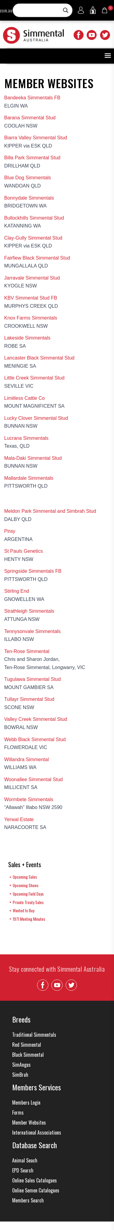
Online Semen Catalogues (35, 1190)
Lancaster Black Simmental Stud (39, 357)
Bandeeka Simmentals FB (32, 97)
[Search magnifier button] (65, 10)
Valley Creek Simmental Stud (35, 719)
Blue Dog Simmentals (27, 177)
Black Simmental (28, 1054)
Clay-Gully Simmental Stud (33, 237)
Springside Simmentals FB (33, 571)
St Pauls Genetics (23, 551)
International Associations (36, 1132)
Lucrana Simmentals (26, 438)
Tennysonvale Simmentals (32, 631)
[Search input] (40, 10)
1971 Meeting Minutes (29, 919)
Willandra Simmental (26, 759)
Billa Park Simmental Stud (32, 157)
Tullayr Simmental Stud (29, 699)
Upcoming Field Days (28, 894)
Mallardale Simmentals (29, 478)
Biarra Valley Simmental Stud (35, 137)
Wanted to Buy (23, 910)
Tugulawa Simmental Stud (32, 679)
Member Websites (29, 1122)
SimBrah (20, 1074)
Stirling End (16, 591)
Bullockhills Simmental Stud (34, 217)
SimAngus (21, 1064)
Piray (9, 531)
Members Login (26, 1102)
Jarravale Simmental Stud (32, 277)
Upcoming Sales (25, 877)
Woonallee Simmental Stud (33, 779)
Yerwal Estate (19, 819)
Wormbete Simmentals (29, 799)
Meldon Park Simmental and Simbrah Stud (50, 511)
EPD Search (22, 1170)
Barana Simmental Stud (30, 117)
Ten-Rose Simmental (27, 651)
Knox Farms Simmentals (30, 317)
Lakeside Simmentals (27, 337)
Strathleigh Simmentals (29, 611)
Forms (18, 1112)
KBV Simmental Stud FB (30, 297)
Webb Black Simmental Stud (35, 739)
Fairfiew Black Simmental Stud (37, 257)
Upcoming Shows (26, 885)
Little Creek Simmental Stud (34, 377)
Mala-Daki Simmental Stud (33, 458)
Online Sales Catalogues (34, 1180)
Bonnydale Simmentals (29, 198)
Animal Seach (24, 1160)
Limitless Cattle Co (24, 398)
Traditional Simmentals (34, 1034)
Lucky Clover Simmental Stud (36, 418)
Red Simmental (26, 1044)
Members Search (28, 1200)
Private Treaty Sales (28, 902)
